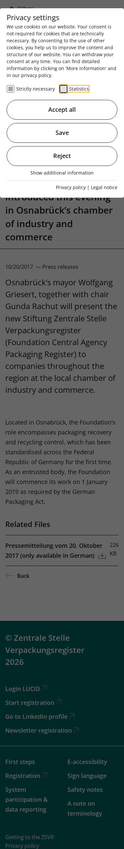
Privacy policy (71, 187)
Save (62, 133)
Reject (62, 156)
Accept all (62, 109)
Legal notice (104, 187)
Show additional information (62, 173)
